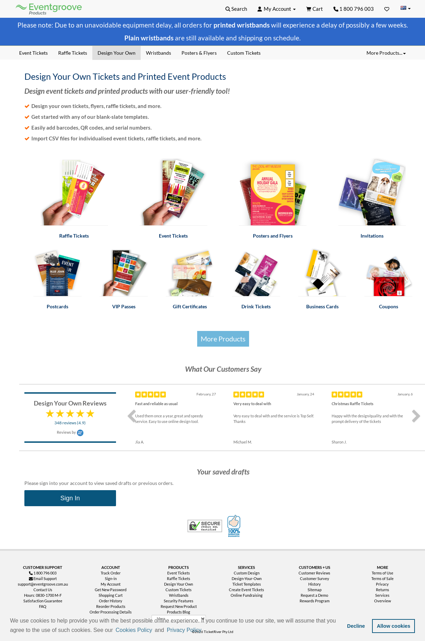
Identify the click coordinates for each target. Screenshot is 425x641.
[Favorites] (387, 8)
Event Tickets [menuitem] (33, 53)
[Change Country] (405, 8)
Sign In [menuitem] (70, 498)
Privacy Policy (184, 630)
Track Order (111, 573)
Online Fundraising (247, 595)
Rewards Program (315, 600)
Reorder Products (110, 606)
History (314, 584)
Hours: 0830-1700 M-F (43, 595)
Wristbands (178, 595)
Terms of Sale (382, 578)
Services (382, 595)
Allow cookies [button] (393, 626)
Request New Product (179, 606)
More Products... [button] (386, 53)
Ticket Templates (246, 584)
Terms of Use (382, 573)
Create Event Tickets (246, 589)
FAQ (42, 606)
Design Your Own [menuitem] (117, 53)
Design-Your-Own (247, 578)
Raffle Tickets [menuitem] (72, 53)
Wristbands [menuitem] (158, 53)
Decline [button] (356, 626)
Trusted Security (205, 526)
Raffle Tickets (178, 578)
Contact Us (42, 589)
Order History (110, 600)
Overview (382, 600)
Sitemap (315, 589)
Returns (382, 589)
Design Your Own (178, 584)
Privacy (382, 584)
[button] (205, 631)
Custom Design (247, 573)
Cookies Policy (134, 630)
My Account (111, 584)
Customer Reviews (314, 573)
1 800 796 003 (353, 9)
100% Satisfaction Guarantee (234, 526)
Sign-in (111, 578)
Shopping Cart (111, 595)
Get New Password (110, 589)
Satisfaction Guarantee (42, 600)
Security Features (178, 600)
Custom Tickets (178, 589)
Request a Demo (314, 595)
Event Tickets (178, 573)
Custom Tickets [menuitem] (244, 53)
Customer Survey (314, 578)
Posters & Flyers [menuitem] (199, 53)
